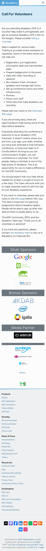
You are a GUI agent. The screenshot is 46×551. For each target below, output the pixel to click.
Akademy (9, 3)
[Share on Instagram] (25, 528)
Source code (7, 431)
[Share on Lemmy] (30, 522)
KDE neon (5, 412)
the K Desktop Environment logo (27, 545)
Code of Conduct (8, 476)
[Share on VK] (21, 528)
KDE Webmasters (26, 539)
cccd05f (36, 542)
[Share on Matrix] (6, 522)
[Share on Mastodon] (11, 522)
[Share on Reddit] (25, 522)
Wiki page (20, 198)
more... (23, 372)
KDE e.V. (5, 496)
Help (3, 469)
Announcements (8, 440)
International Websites (10, 510)
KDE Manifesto (7, 506)
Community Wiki (8, 466)
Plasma (4, 397)
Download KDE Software (11, 473)
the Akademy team (20, 232)
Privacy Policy (7, 480)
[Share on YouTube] (35, 522)
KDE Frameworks (8, 405)
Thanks (5, 457)
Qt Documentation (9, 424)
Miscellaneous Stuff (9, 454)
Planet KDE (6, 447)
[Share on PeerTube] (40, 522)
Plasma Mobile (7, 408)
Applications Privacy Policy (12, 483)
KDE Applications (8, 401)
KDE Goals (6, 427)
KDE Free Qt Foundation (11, 499)
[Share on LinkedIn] (21, 522)
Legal (41, 547)
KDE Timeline (7, 503)
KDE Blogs (6, 443)
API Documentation (9, 420)
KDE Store (6, 492)
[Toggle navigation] (43, 3)
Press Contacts (8, 450)
